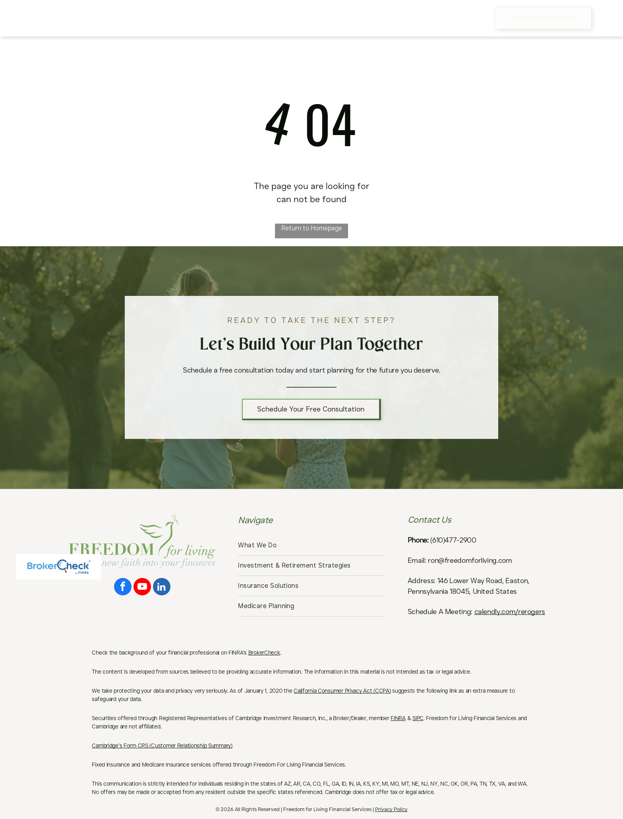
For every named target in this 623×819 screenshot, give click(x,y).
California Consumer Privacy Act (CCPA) (342, 690)
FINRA (398, 718)
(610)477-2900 (453, 540)
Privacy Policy (391, 809)
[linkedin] (161, 587)
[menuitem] (182, 18)
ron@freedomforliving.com (470, 560)
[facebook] (123, 587)
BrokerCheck (264, 652)
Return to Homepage (311, 228)
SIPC (418, 718)
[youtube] (142, 587)
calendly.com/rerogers (509, 611)
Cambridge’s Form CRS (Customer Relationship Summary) (162, 745)
